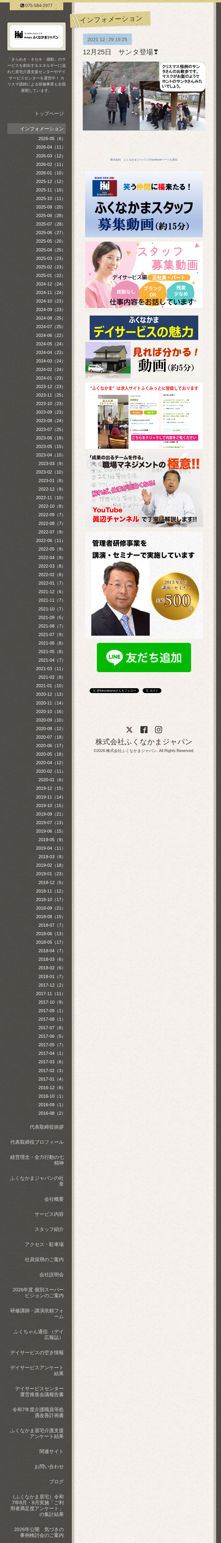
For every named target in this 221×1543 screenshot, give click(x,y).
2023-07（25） (51, 429)
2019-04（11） (51, 848)
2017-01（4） (52, 1079)
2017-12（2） (52, 985)
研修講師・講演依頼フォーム (37, 1313)
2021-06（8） (52, 643)
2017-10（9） (52, 1002)
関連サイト (51, 1451)
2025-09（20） (51, 207)
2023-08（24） (51, 420)
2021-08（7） (52, 626)
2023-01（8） (52, 480)
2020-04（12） (51, 762)
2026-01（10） (51, 173)
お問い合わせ (49, 1466)
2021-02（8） (52, 677)
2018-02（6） (52, 967)
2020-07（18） (51, 737)
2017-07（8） (52, 1027)
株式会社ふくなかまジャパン (144, 742)
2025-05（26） (51, 241)
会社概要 (54, 1199)
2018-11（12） (51, 891)
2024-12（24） (51, 284)
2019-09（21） (51, 814)
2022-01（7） (52, 583)
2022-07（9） (52, 532)
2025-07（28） (51, 224)
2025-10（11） (51, 198)
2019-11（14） (51, 797)
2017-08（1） (52, 1019)
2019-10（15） (51, 805)
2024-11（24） (51, 292)
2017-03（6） (52, 1061)
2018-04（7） (52, 950)
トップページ (49, 113)
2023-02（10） (51, 472)
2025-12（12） (51, 181)
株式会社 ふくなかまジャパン (129, 159)
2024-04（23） (51, 352)
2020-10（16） (51, 711)
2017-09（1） (52, 1010)
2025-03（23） (51, 258)
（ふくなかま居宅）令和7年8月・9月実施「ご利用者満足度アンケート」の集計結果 (37, 1505)
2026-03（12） (51, 155)
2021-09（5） (52, 617)
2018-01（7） (52, 976)
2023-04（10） (51, 455)
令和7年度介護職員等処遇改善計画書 (38, 1412)
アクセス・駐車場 (44, 1244)
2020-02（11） (51, 771)
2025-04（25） (51, 250)
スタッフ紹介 (49, 1229)
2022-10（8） (52, 506)
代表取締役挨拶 (47, 1127)
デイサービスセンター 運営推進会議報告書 (40, 1391)
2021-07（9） (52, 634)
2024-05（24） (51, 344)
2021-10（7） (52, 609)
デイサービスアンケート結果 (37, 1370)
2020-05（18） (51, 754)
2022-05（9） (52, 549)
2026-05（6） (52, 138)
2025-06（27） (51, 232)
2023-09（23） (51, 412)
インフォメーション (42, 128)
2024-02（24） (51, 369)
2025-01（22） (51, 275)
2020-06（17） (51, 745)
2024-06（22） (51, 335)
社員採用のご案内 (44, 1259)
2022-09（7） (52, 514)
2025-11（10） (51, 190)
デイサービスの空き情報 (37, 1352)
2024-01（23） (51, 378)
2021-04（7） (52, 660)
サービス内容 (49, 1214)
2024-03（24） (51, 361)
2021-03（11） (51, 668)
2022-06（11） (51, 540)
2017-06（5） (52, 1036)
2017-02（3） (52, 1070)
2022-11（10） (51, 497)
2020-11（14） (51, 703)
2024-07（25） (51, 326)
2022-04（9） (52, 557)
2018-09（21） (51, 908)
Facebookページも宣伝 (164, 159)
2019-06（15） (51, 831)
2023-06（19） (51, 438)
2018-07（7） (52, 925)
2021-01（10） (51, 685)
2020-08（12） (51, 728)
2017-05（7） (52, 1044)
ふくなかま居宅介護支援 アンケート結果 (38, 1433)
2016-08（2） (52, 1113)
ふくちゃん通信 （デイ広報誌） (39, 1334)
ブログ (56, 1481)
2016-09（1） (52, 1104)
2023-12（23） (51, 386)
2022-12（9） (52, 489)
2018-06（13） (51, 933)
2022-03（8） (52, 566)
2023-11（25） (51, 395)
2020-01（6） (52, 779)
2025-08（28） (51, 215)
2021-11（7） (52, 600)
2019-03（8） (52, 856)
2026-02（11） (51, 164)
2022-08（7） (52, 523)
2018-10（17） (51, 899)
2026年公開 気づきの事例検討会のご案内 (39, 1532)
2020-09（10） (51, 720)
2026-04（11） (51, 147)
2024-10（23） (51, 301)
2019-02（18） (51, 865)
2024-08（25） (51, 318)
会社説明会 (51, 1274)
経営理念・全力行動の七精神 (37, 1160)
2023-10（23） (51, 403)
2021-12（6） (52, 591)
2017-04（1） (52, 1053)
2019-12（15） (51, 788)
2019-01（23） (51, 873)
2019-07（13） (51, 822)
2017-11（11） (51, 993)
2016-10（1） (52, 1096)
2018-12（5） (52, 882)
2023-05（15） (51, 446)
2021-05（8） (52, 651)
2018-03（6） (52, 959)
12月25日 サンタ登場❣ (121, 52)
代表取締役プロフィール (37, 1142)
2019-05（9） (52, 839)
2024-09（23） (51, 309)
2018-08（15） (51, 916)
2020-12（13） (51, 694)
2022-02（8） (52, 574)
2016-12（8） (52, 1087)
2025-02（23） (51, 267)
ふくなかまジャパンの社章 (37, 1181)
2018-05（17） (51, 942)
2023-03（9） (52, 463)
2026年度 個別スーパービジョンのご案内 (38, 1292)
